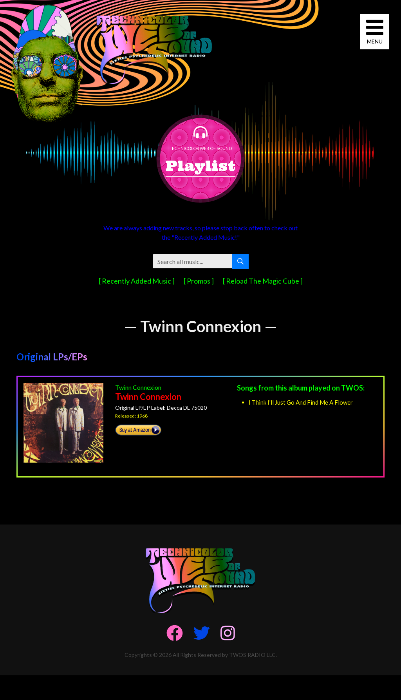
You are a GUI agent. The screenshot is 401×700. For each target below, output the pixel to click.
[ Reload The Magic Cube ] (263, 281)
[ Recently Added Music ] (137, 281)
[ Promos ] (199, 281)
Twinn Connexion (138, 387)
